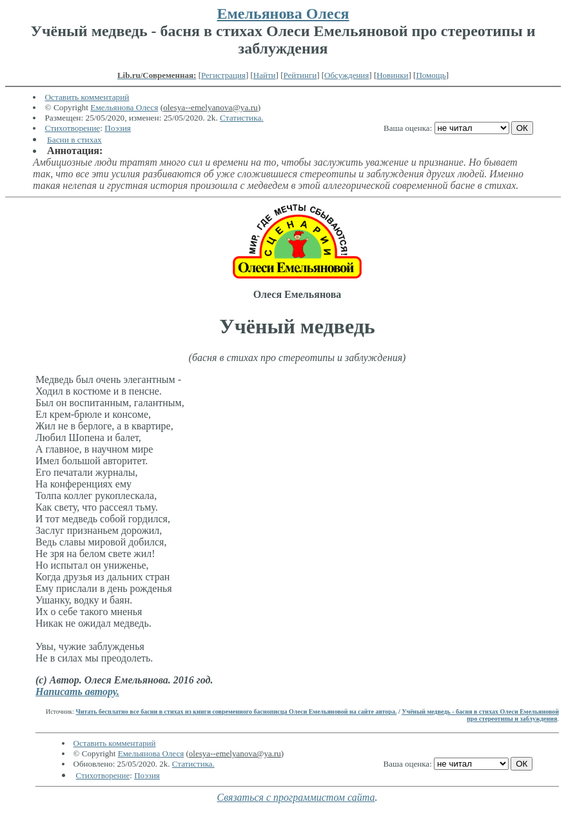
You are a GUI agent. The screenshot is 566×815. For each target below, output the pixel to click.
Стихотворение (72, 128)
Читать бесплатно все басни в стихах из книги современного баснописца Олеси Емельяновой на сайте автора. (235, 711)
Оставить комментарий (86, 97)
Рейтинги (300, 75)
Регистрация (223, 75)
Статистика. (242, 118)
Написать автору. (77, 691)
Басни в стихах (74, 139)
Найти (264, 75)
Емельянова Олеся (283, 13)
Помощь (430, 75)
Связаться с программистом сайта (296, 797)
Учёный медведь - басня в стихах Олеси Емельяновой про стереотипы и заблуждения (480, 715)
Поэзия (117, 128)
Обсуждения (346, 75)
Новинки (392, 75)
